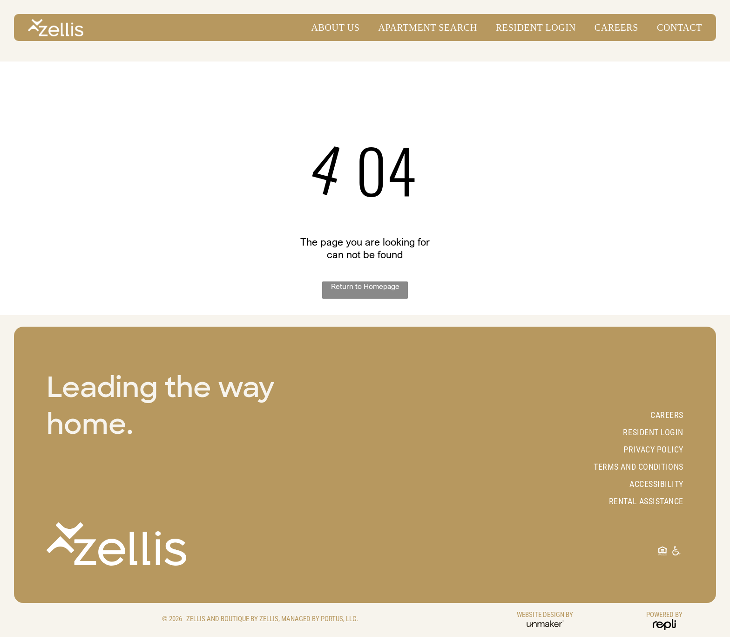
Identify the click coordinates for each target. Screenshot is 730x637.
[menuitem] (331, 27)
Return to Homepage (365, 286)
